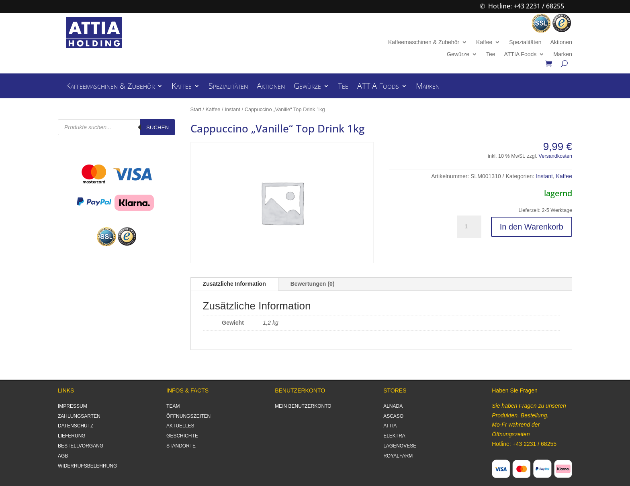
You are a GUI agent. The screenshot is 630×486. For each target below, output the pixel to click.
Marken (562, 54)
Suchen (157, 127)
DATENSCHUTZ (75, 426)
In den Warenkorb (531, 226)
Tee (490, 54)
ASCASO (393, 416)
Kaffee (484, 42)
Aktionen (561, 42)
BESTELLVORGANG (80, 446)
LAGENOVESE (399, 446)
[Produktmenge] (469, 227)
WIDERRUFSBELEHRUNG (87, 466)
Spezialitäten (525, 42)
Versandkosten (555, 156)
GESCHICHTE (182, 436)
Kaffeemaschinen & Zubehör (423, 42)
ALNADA (393, 406)
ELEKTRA (394, 436)
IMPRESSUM (72, 406)
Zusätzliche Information (234, 284)
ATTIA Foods (520, 54)
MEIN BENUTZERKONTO (303, 406)
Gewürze (458, 54)
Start (195, 109)
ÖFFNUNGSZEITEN (188, 416)
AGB (63, 456)
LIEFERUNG (72, 436)
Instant (232, 109)
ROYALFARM (398, 456)
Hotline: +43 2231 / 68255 (526, 6)
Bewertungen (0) (312, 284)
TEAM (173, 406)
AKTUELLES (180, 426)
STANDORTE (181, 446)
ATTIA (390, 426)
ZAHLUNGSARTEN (79, 416)
